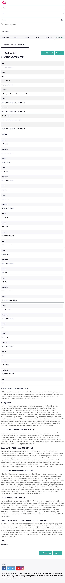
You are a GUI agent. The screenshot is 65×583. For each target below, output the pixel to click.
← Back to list (9, 53)
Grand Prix (5, 37)
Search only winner (10, 25)
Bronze (38, 37)
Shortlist (48, 37)
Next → (58, 53)
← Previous (45, 53)
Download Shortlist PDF (15, 45)
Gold (16, 37)
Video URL (4, 544)
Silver (27, 37)
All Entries (59, 37)
